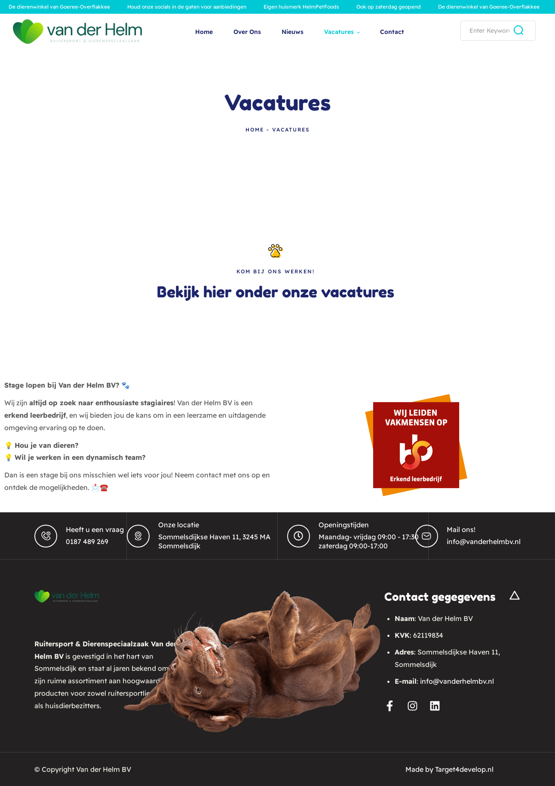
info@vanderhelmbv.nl (484, 541)
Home (254, 129)
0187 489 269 (87, 541)
